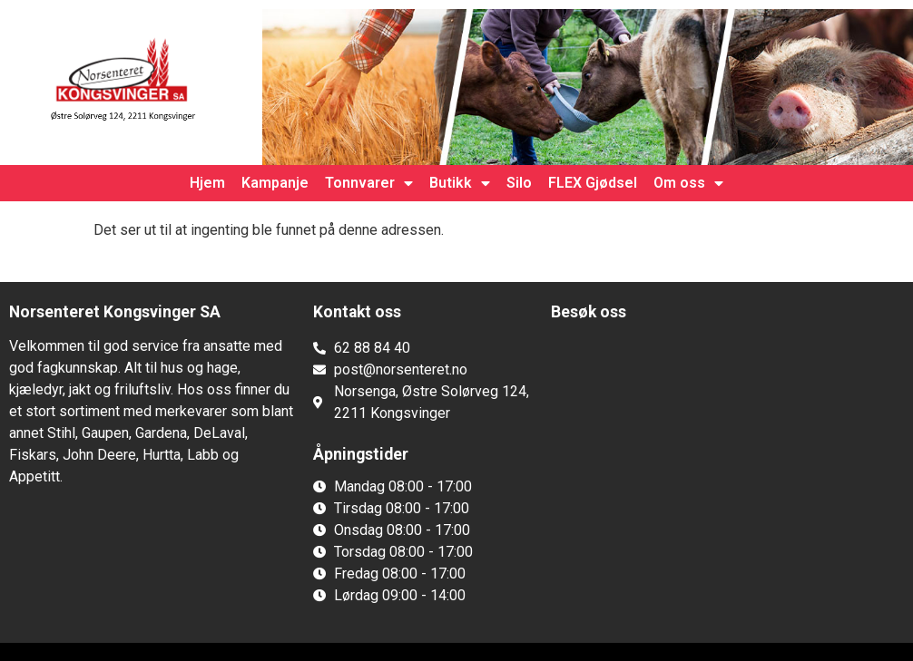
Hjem (207, 182)
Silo (519, 182)
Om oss (688, 183)
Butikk (459, 183)
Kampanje (275, 182)
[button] (152, 511)
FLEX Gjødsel (592, 182)
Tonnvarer (369, 183)
